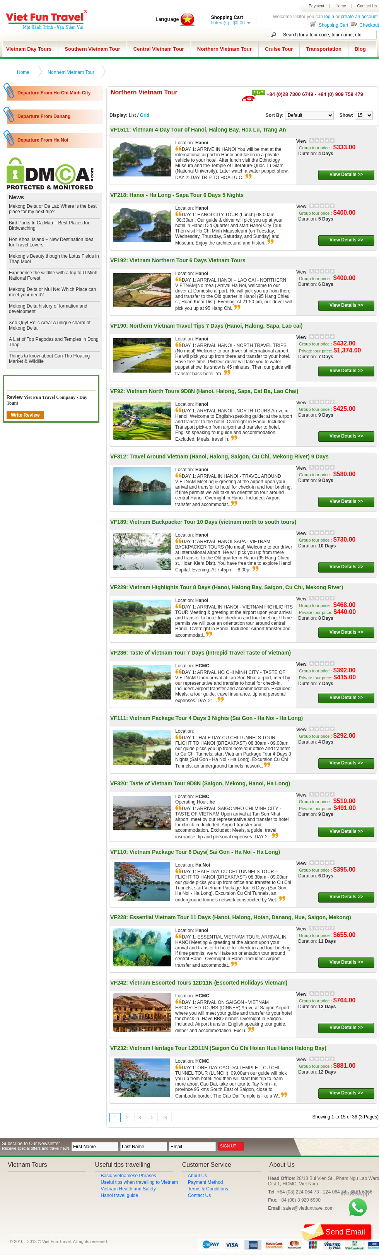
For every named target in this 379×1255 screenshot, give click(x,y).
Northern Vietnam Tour (224, 49)
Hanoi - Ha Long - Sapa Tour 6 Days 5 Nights (187, 195)
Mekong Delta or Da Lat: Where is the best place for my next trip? (53, 208)
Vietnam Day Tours (28, 49)
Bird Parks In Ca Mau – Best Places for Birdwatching (49, 225)
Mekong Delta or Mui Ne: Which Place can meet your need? (52, 292)
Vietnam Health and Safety (128, 1189)
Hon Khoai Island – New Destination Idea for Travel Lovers (51, 242)
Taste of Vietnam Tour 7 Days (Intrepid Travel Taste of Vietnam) (210, 653)
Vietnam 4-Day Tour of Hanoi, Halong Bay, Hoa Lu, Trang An (209, 130)
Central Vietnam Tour (158, 49)
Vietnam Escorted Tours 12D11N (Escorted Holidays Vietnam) (208, 983)
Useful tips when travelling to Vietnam (139, 1182)
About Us (197, 1175)
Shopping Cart (328, 25)
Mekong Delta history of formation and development (48, 308)
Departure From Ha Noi (42, 140)
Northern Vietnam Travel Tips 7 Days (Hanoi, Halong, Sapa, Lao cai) (216, 326)
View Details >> (346, 174)
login (329, 16)
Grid (145, 115)
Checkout (364, 25)
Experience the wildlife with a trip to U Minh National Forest (53, 275)
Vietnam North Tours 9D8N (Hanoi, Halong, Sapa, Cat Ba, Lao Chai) (212, 391)
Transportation (323, 49)
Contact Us (367, 6)
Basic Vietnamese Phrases (128, 1175)
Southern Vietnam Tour (92, 49)
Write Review (25, 415)
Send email (334, 1232)
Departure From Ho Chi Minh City (53, 93)
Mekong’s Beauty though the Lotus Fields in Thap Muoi (54, 258)
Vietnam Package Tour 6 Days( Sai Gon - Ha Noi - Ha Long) (205, 852)
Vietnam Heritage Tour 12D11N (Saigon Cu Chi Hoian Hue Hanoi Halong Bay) (228, 1048)
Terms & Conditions (208, 1189)
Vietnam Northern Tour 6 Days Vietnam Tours (188, 260)
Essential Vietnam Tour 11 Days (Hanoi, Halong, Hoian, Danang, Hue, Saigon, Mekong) (240, 917)
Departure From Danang (43, 116)
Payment (316, 6)
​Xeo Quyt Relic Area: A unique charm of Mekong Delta (49, 325)
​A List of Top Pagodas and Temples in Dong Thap (54, 342)
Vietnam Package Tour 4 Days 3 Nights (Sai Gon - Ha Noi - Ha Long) (216, 718)
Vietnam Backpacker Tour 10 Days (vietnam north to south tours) (213, 522)
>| (165, 1117)
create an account (359, 16)
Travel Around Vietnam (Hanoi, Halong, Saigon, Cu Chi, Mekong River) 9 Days (229, 456)
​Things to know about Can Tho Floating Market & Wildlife (49, 358)
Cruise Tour (279, 49)
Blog (360, 49)
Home (340, 6)
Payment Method (205, 1182)
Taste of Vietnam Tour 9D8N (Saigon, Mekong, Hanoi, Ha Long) (210, 783)
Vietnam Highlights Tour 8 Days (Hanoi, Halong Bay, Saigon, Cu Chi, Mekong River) (236, 587)
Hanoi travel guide (119, 1195)
